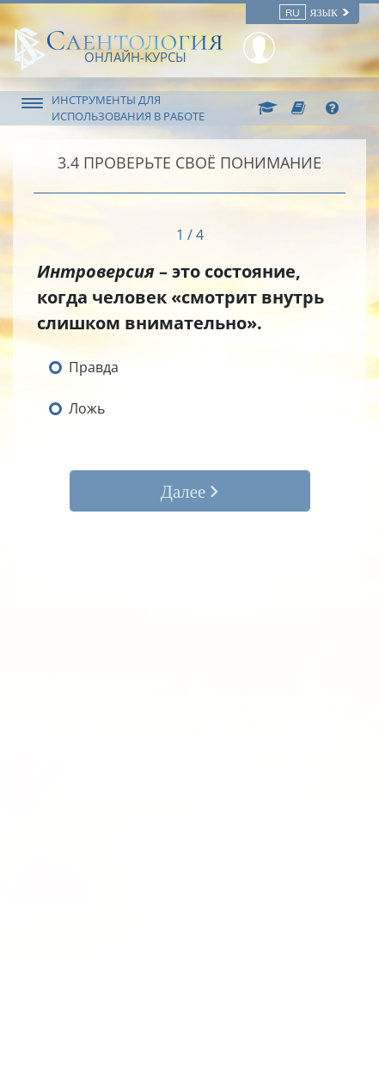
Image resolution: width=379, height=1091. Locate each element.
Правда (94, 367)
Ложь (87, 408)
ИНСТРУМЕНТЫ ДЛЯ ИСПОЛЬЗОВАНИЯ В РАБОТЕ (128, 108)
